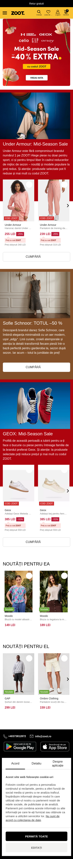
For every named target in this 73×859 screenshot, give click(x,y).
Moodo (9, 615)
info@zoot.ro (43, 736)
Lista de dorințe (48, 13)
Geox (8, 510)
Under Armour (13, 224)
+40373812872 (17, 736)
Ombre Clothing (49, 698)
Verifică (66, 12)
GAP (7, 698)
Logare (57, 13)
